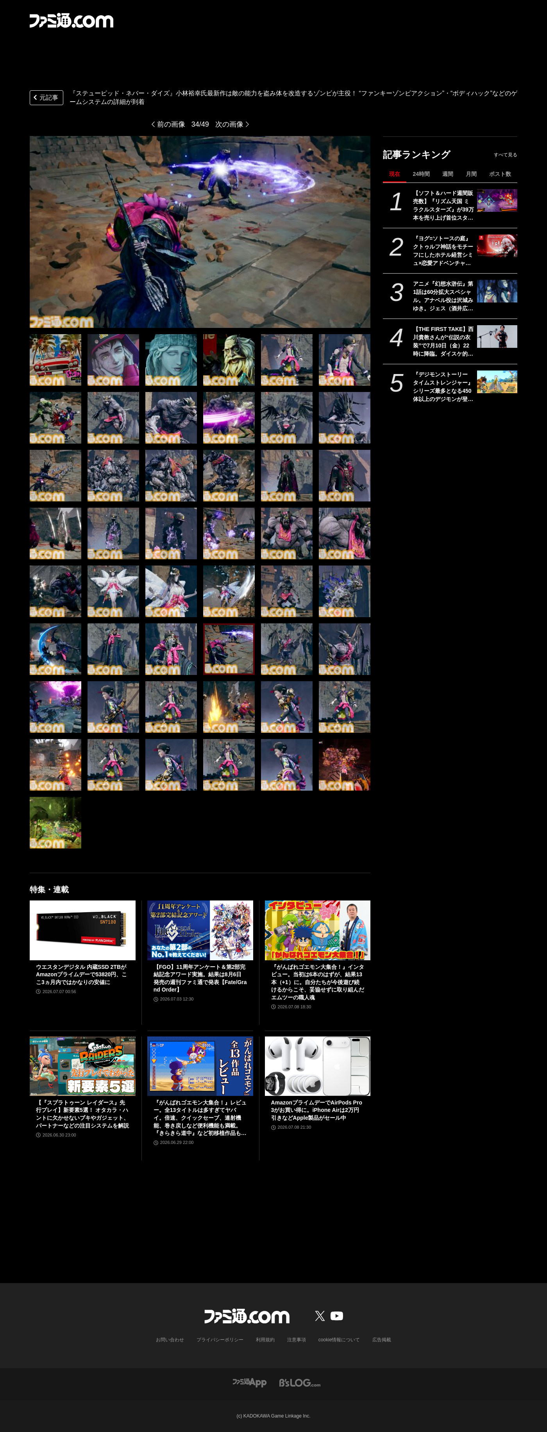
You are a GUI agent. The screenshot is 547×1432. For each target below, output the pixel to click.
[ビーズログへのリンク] (299, 1382)
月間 (471, 174)
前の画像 (171, 124)
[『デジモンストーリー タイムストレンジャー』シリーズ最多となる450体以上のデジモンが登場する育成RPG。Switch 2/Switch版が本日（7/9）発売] (497, 382)
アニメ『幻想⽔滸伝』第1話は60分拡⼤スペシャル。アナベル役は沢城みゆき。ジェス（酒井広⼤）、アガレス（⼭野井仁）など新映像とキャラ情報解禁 (443, 297)
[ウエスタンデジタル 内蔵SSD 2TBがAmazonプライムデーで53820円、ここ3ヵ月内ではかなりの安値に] (83, 930)
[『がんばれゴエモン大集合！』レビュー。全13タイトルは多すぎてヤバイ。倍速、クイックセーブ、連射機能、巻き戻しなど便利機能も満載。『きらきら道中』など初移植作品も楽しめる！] (200, 1066)
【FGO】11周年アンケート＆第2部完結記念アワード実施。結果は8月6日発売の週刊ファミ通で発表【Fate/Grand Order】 (200, 978)
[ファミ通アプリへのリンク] (249, 1382)
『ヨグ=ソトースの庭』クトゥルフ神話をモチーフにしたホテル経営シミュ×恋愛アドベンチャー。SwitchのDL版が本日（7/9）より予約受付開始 (443, 251)
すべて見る (505, 155)
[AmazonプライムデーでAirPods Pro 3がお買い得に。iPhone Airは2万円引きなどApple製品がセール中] (318, 1066)
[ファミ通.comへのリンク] (71, 20)
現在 (394, 174)
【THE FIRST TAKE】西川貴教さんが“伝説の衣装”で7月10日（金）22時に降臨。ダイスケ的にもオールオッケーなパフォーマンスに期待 (443, 342)
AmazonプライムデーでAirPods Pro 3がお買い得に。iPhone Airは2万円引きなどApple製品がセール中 (316, 1110)
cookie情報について (339, 1339)
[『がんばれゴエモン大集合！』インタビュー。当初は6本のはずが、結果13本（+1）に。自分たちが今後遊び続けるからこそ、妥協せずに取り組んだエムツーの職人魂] (318, 930)
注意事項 (296, 1339)
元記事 (45, 98)
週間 (447, 174)
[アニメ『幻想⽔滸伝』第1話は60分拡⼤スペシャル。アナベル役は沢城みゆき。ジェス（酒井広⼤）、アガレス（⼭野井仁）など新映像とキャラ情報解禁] (497, 291)
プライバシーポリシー (220, 1339)
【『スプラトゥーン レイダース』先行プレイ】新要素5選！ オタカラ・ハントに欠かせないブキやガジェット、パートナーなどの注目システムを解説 (82, 1114)
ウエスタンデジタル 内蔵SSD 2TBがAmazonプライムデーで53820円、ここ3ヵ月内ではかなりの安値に (81, 974)
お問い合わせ (170, 1339)
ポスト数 (500, 174)
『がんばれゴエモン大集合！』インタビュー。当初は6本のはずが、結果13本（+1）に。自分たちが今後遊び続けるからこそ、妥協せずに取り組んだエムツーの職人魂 (317, 982)
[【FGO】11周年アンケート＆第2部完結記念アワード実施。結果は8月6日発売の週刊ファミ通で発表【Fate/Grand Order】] (200, 930)
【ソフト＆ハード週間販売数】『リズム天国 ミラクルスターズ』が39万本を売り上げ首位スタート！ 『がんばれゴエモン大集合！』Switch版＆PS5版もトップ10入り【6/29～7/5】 (443, 206)
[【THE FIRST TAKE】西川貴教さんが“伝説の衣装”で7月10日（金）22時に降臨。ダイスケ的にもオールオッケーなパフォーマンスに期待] (497, 336)
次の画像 (229, 124)
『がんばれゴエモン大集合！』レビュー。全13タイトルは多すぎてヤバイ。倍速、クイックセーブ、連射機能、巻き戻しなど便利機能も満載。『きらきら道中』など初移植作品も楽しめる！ (200, 1118)
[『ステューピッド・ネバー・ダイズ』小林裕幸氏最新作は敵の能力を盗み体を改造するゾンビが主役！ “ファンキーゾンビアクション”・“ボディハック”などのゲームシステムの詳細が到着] (55, 360)
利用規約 (265, 1339)
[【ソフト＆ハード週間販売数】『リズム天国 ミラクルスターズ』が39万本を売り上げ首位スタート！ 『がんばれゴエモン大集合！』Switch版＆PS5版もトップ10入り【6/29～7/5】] (497, 200)
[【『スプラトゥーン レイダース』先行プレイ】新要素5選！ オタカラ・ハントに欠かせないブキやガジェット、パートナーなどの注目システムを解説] (83, 1066)
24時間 (421, 174)
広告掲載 (381, 1339)
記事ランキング (416, 154)
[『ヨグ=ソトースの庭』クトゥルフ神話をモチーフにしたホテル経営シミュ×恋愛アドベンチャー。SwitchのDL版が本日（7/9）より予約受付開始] (497, 245)
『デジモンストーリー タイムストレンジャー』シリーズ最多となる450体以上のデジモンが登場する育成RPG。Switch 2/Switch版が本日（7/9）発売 (443, 387)
